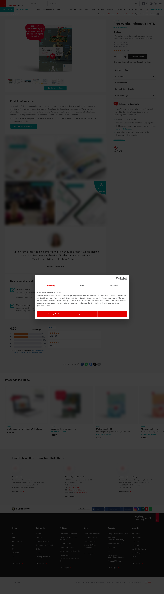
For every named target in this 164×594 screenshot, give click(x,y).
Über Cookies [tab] (113, 285)
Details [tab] (82, 285)
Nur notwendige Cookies (52, 314)
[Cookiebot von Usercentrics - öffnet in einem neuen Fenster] (117, 278)
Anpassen (82, 314)
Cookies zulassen (112, 314)
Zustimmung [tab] (50, 285)
